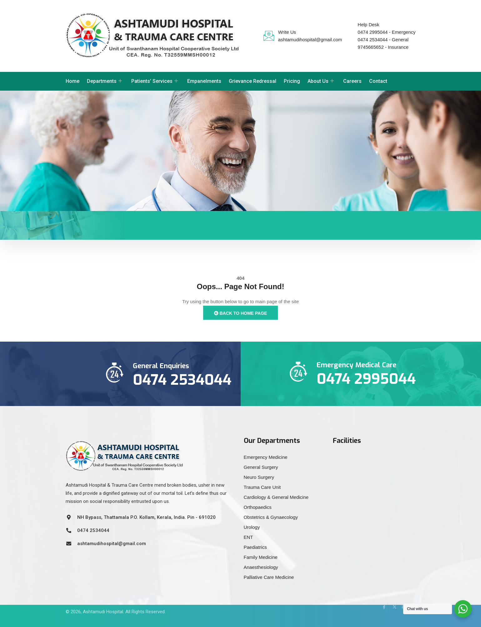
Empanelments (204, 81)
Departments (104, 81)
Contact (378, 81)
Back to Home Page (240, 313)
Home (72, 81)
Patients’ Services (154, 81)
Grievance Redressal (252, 81)
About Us (321, 81)
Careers (352, 81)
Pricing (292, 81)
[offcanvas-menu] (414, 80)
